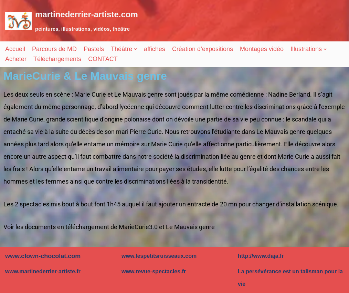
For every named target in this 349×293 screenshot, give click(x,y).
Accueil (15, 49)
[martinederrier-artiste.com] (71, 20)
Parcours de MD (54, 49)
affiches (154, 49)
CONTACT (103, 59)
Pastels (94, 49)
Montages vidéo (262, 49)
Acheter (16, 59)
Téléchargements (57, 59)
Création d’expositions (202, 49)
